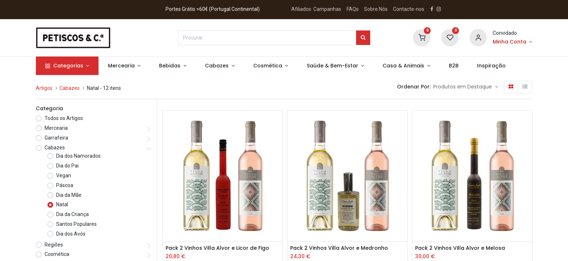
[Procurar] (363, 37)
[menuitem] (453, 66)
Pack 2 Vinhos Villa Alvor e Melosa (460, 248)
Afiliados (301, 9)
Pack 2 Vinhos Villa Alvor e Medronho (339, 248)
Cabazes (69, 88)
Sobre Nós (376, 9)
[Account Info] (512, 42)
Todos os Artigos (64, 118)
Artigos (44, 88)
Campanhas (327, 9)
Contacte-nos (408, 9)
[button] (465, 87)
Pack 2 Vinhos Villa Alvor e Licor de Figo (217, 248)
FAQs (353, 9)
